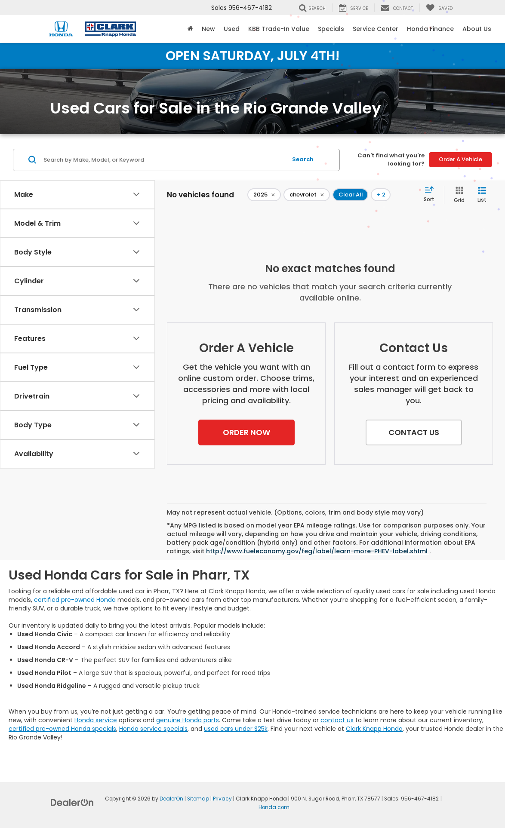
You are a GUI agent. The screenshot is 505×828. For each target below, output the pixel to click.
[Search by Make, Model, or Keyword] (164, 160)
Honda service (95, 720)
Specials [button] (331, 29)
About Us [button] (476, 29)
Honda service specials (153, 728)
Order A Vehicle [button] (460, 159)
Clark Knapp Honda (374, 728)
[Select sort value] (431, 194)
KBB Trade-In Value (278, 29)
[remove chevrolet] (306, 194)
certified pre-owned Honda (75, 599)
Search (303, 159)
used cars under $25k (236, 728)
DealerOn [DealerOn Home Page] (171, 798)
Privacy (222, 798)
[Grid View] (457, 195)
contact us (337, 720)
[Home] (190, 29)
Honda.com (274, 807)
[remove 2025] (264, 194)
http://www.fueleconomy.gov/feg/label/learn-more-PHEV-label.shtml (317, 551)
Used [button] (232, 29)
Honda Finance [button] (430, 29)
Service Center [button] (375, 29)
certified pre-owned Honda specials (62, 728)
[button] (246, 432)
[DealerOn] (72, 802)
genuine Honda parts (187, 720)
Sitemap (198, 798)
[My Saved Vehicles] (439, 7)
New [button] (208, 29)
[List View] (482, 195)
